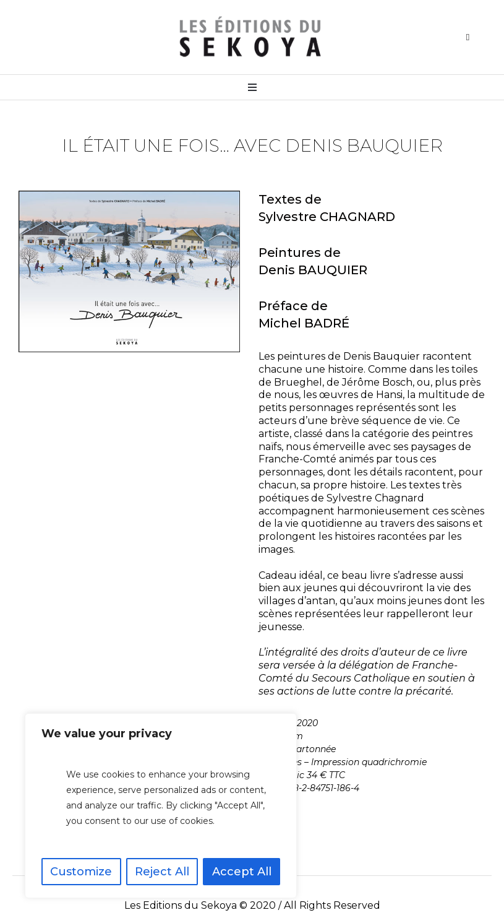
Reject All (162, 871)
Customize (81, 871)
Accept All (241, 871)
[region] (161, 805)
